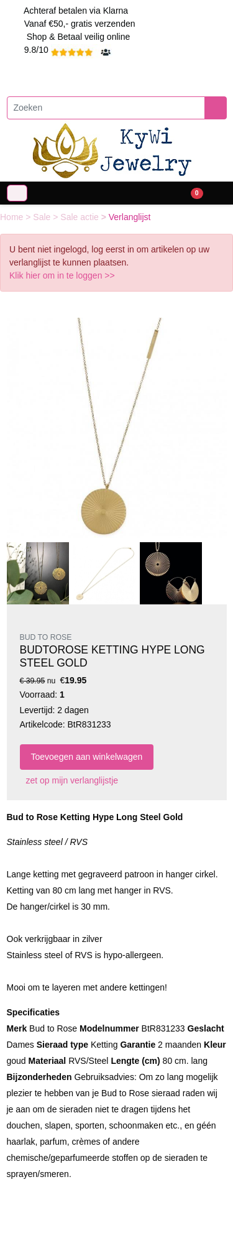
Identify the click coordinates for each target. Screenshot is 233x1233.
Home (12, 217)
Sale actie (80, 217)
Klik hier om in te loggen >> (62, 275)
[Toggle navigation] (17, 193)
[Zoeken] (106, 107)
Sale (43, 217)
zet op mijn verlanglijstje (69, 780)
